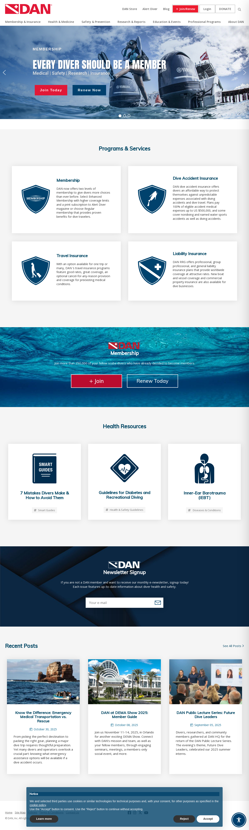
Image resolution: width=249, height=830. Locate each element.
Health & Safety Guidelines (124, 510)
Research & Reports (131, 22)
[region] (124, 72)
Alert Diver (149, 9)
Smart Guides (44, 510)
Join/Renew (187, 9)
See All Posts (233, 646)
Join (96, 381)
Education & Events (167, 22)
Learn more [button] (44, 818)
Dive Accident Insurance (195, 178)
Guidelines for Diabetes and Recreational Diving (124, 495)
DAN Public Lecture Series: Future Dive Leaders (205, 714)
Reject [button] (184, 818)
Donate (225, 9)
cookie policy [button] (38, 805)
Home (8, 812)
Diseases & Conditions (204, 510)
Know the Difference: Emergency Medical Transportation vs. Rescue (43, 716)
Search (239, 8)
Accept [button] (208, 818)
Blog (166, 9)
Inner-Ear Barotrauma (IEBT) (204, 495)
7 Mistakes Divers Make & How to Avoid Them (44, 495)
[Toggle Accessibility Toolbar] (239, 820)
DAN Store (129, 9)
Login (207, 9)
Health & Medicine (61, 22)
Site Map (20, 812)
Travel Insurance (72, 255)
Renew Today (152, 381)
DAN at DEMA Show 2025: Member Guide (124, 714)
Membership (68, 180)
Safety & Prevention (96, 22)
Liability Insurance (189, 253)
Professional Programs (204, 22)
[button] (4, 72)
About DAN (236, 22)
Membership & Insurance (22, 22)
